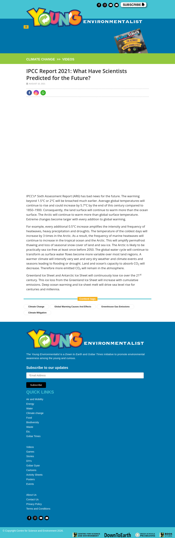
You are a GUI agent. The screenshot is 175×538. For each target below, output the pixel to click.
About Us (31, 494)
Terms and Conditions (38, 508)
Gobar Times (33, 436)
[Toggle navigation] (26, 27)
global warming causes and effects (72, 306)
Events (30, 484)
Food (29, 417)
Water (29, 408)
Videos (30, 447)
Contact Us (32, 499)
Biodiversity (32, 422)
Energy (30, 403)
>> (50, 59)
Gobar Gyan (33, 465)
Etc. (28, 431)
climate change (40, 59)
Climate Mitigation (37, 312)
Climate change (34, 413)
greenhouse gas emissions (115, 306)
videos (68, 59)
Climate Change (36, 306)
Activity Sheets (34, 474)
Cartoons (31, 470)
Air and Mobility (34, 399)
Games (30, 451)
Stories (30, 456)
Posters (30, 479)
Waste (29, 427)
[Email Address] (85, 375)
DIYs (29, 460)
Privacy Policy (34, 504)
